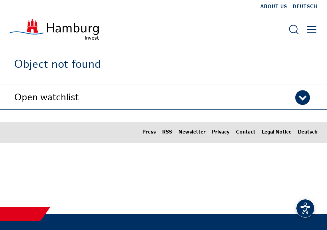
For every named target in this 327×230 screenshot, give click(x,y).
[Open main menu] (311, 29)
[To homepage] (54, 29)
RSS (167, 132)
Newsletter (192, 132)
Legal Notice (277, 132)
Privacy (221, 132)
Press (149, 132)
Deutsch (305, 6)
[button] (163, 97)
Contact (245, 132)
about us (273, 6)
